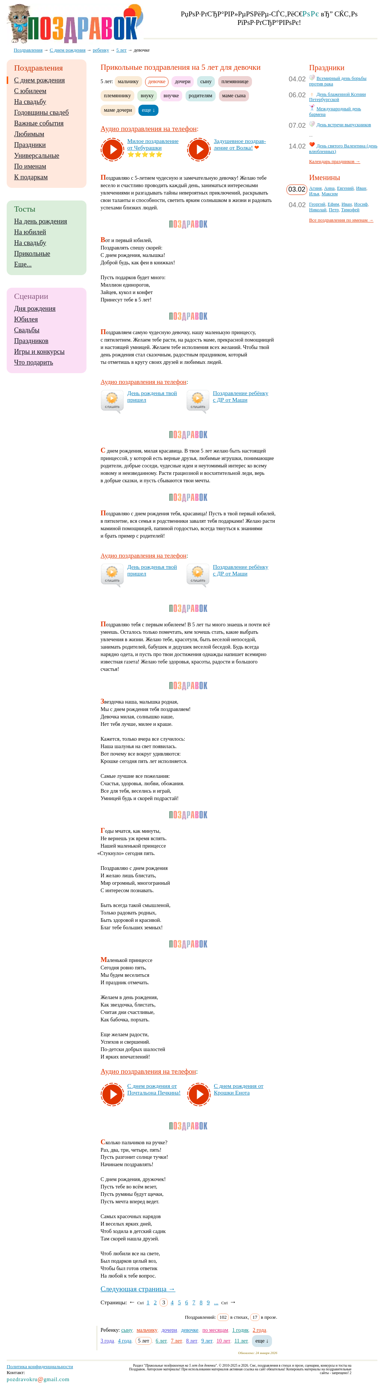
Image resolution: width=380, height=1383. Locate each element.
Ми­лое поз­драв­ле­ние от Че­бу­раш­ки (152, 144)
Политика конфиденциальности (40, 1366)
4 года (124, 1341)
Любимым (29, 134)
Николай (318, 209)
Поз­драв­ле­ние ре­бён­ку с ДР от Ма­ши (240, 396)
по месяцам (215, 1330)
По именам (30, 166)
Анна (329, 188)
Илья (314, 193)
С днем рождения (39, 80)
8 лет (191, 1341)
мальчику (128, 81)
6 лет (161, 1341)
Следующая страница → (138, 1289)
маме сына (234, 95)
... (216, 1302)
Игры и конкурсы (39, 351)
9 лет (207, 1341)
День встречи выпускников (344, 124)
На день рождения (40, 221)
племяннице (235, 81)
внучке (171, 95)
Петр (334, 209)
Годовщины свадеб (41, 112)
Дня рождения (35, 308)
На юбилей (30, 232)
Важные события (39, 123)
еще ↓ (148, 110)
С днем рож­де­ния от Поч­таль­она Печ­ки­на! (154, 1089)
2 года (259, 1330)
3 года (107, 1341)
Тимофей (350, 209)
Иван (361, 188)
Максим (330, 193)
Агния (315, 188)
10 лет (223, 1341)
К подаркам (31, 177)
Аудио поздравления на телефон (149, 129)
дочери (182, 81)
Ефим (333, 204)
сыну (206, 81)
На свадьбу (30, 101)
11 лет (241, 1341)
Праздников (31, 341)
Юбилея (26, 319)
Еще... (23, 264)
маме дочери (118, 110)
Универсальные (36, 155)
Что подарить (33, 362)
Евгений (345, 188)
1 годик (240, 1330)
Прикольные (32, 253)
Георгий (317, 204)
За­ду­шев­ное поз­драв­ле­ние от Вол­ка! (240, 144)
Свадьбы (26, 330)
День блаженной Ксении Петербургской (337, 97)
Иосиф (361, 204)
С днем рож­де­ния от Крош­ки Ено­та (238, 1089)
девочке (190, 1330)
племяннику (117, 95)
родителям (200, 95)
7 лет (176, 1341)
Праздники (30, 145)
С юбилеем (30, 91)
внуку (147, 95)
